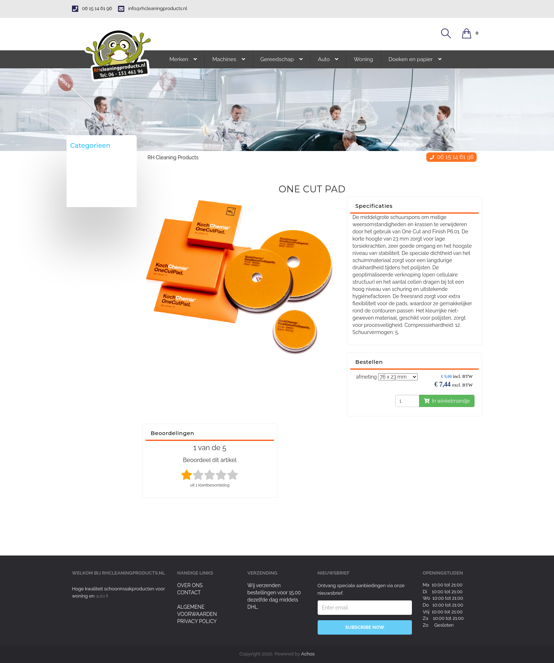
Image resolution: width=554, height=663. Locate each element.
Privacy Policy (197, 621)
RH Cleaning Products (173, 157)
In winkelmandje (447, 401)
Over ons (190, 585)
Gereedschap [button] (281, 59)
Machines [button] (228, 59)
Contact (189, 592)
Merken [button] (183, 59)
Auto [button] (328, 59)
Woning (363, 59)
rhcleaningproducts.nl (133, 573)
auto (101, 596)
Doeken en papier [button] (415, 59)
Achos (307, 654)
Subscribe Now (364, 627)
